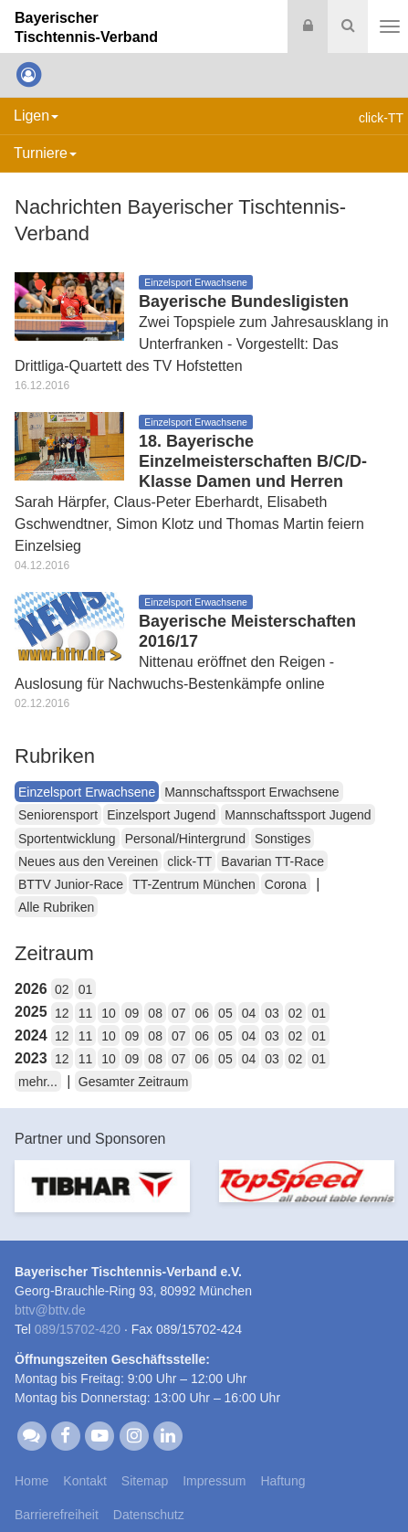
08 (155, 1013)
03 (272, 1013)
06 (202, 1013)
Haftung (282, 1481)
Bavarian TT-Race (272, 861)
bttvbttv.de (50, 1310)
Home (31, 1481)
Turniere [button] (45, 153)
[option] (102, 1197)
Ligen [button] (36, 115)
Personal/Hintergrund (185, 838)
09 (132, 1013)
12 (62, 1013)
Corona (286, 884)
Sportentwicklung (67, 838)
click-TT (189, 861)
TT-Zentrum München (194, 884)
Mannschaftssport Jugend (298, 815)
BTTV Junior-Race (70, 884)
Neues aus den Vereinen (88, 861)
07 (179, 1013)
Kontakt (84, 1481)
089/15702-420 (77, 1329)
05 (225, 1013)
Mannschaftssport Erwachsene (251, 792)
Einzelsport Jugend (161, 815)
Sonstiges (282, 838)
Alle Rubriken (56, 907)
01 (85, 989)
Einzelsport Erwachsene (86, 792)
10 (108, 1013)
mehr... (38, 1081)
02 (62, 989)
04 (249, 1013)
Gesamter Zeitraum (133, 1081)
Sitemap (144, 1481)
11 (85, 1013)
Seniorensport (58, 815)
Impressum (214, 1481)
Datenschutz (148, 1514)
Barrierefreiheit (57, 1514)
